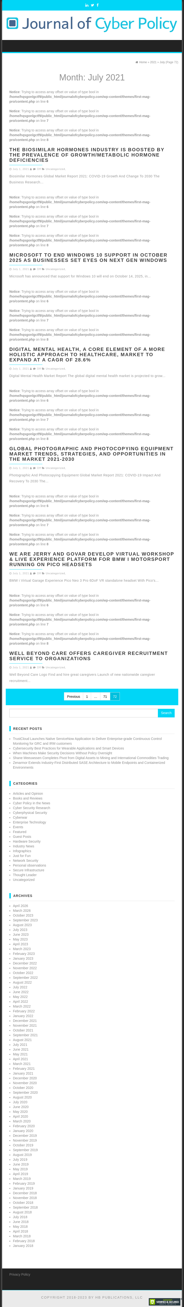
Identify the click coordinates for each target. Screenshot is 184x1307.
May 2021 (20, 1054)
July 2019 (20, 1159)
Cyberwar (20, 817)
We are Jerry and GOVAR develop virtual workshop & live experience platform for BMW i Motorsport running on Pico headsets (91, 559)
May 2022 (20, 997)
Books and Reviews (27, 798)
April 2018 (20, 1231)
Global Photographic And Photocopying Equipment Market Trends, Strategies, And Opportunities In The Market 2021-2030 (91, 454)
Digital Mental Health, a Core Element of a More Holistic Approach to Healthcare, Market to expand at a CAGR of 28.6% (87, 354)
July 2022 (20, 987)
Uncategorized (55, 169)
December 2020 (25, 1078)
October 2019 (23, 1145)
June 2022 (21, 992)
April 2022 (20, 1001)
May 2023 (20, 939)
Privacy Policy (19, 1274)
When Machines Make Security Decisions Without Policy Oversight (62, 753)
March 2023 (22, 949)
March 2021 (22, 1064)
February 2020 (24, 1126)
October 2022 (23, 973)
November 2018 (25, 1198)
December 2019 (25, 1136)
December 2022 (25, 963)
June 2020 (21, 1107)
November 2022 (25, 968)
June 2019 (21, 1164)
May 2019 (20, 1169)
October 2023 (23, 915)
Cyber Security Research (31, 808)
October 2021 (23, 1030)
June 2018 (21, 1222)
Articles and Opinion (28, 793)
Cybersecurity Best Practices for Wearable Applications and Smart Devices (68, 748)
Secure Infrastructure (28, 870)
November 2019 (25, 1140)
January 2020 (23, 1131)
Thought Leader (25, 875)
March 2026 (22, 911)
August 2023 (22, 925)
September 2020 (25, 1092)
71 (105, 697)
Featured (19, 832)
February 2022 (24, 1011)
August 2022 (22, 982)
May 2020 (20, 1112)
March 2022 (22, 1006)
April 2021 (20, 1059)
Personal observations (29, 865)
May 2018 (20, 1226)
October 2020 (23, 1088)
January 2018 (23, 1246)
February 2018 (24, 1241)
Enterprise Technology (29, 822)
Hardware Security (26, 841)
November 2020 (25, 1083)
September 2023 (25, 920)
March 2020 (22, 1121)
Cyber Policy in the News (31, 803)
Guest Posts (22, 837)
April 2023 (20, 944)
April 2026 (20, 906)
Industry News (23, 846)
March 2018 (22, 1236)
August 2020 (22, 1097)
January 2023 (23, 958)
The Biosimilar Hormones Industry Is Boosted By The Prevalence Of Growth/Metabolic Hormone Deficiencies (86, 155)
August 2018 (22, 1212)
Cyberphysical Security (30, 813)
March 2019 (22, 1179)
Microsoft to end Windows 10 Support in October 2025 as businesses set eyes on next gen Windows (88, 257)
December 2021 (25, 1021)
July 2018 (20, 1217)
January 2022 (23, 1016)
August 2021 (22, 1040)
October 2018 (23, 1203)
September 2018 (25, 1207)
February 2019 (24, 1183)
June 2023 (21, 934)
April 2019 (20, 1174)
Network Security (25, 860)
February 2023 (24, 954)
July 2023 (20, 930)
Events (18, 827)
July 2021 (20, 1045)
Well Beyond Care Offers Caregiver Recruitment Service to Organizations (88, 656)
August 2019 (22, 1155)
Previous (73, 697)
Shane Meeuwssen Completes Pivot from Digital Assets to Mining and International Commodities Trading (91, 758)
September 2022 (25, 978)
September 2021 (25, 1035)
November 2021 (25, 1025)
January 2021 (23, 1073)
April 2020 (20, 1116)
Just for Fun (22, 856)
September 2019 (25, 1150)
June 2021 (21, 1049)
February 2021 (24, 1068)
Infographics (22, 851)
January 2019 (23, 1188)
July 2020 (20, 1102)
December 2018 (25, 1193)
